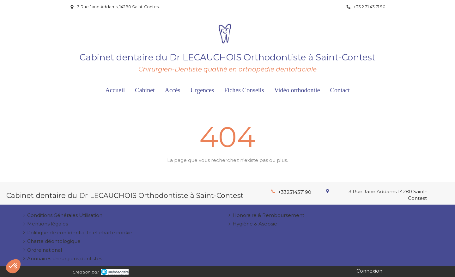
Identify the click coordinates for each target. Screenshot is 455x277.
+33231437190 (294, 192)
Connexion (369, 271)
